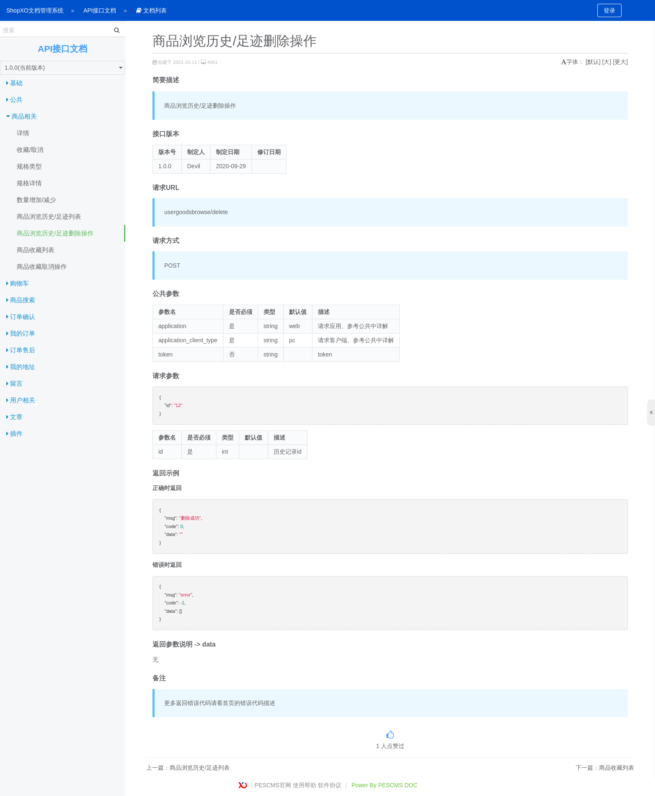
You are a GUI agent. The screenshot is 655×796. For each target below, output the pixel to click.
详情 (23, 132)
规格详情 (29, 183)
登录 (609, 10)
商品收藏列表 (35, 249)
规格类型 (29, 166)
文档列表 (151, 10)
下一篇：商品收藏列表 (605, 767)
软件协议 (329, 785)
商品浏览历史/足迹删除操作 (55, 233)
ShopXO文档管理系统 (34, 10)
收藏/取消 (30, 149)
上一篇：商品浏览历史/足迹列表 (188, 767)
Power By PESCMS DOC (384, 785)
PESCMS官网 (273, 785)
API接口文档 (100, 10)
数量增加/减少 (36, 199)
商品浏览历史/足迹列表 (49, 216)
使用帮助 (304, 785)
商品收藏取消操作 (42, 266)
